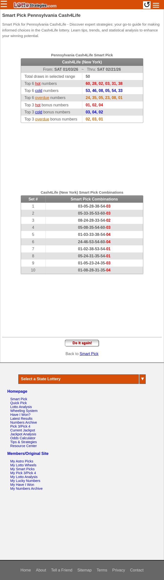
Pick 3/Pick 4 (20, 426)
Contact (137, 570)
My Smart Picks (22, 469)
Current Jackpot (22, 430)
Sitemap (84, 570)
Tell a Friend (61, 570)
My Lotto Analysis (24, 477)
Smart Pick (89, 354)
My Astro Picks (21, 461)
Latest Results (21, 418)
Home (25, 570)
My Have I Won (22, 485)
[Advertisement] (82, 153)
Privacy (118, 570)
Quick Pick (18, 403)
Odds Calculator (22, 438)
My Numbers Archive (26, 488)
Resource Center (23, 446)
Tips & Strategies (23, 442)
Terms (102, 570)
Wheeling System (24, 411)
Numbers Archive (23, 422)
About (41, 570)
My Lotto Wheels (23, 465)
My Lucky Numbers (25, 481)
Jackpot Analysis (23, 434)
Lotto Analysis (21, 407)
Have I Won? (20, 415)
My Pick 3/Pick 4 (23, 473)
